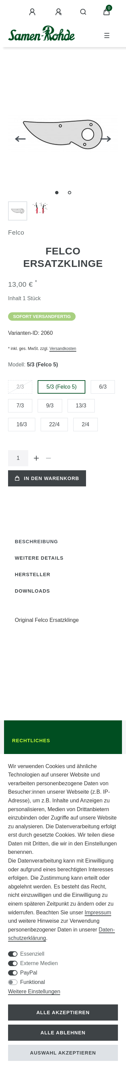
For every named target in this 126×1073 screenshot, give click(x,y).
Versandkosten (62, 348)
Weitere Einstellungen (34, 991)
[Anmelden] (33, 12)
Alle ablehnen (63, 1032)
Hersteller (32, 574)
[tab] (36, 541)
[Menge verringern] (48, 458)
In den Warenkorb (47, 478)
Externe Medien (39, 963)
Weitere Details (39, 558)
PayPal (28, 973)
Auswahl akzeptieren (63, 1053)
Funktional (32, 982)
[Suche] (83, 12)
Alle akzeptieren (63, 1012)
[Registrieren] (59, 12)
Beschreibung (36, 541)
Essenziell (32, 954)
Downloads (32, 591)
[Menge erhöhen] (36, 458)
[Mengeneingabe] (18, 458)
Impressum (98, 912)
